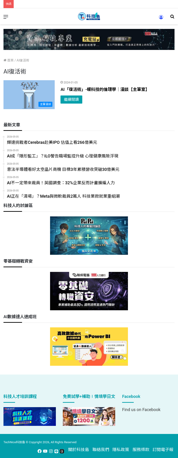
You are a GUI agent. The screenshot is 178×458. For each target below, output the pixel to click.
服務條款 (141, 449)
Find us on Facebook (141, 409)
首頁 (8, 60)
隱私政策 (120, 449)
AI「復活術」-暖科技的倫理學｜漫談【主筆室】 (104, 89)
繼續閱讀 (71, 99)
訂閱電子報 (163, 449)
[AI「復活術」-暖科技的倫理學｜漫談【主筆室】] (29, 94)
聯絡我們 (100, 449)
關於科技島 (78, 449)
